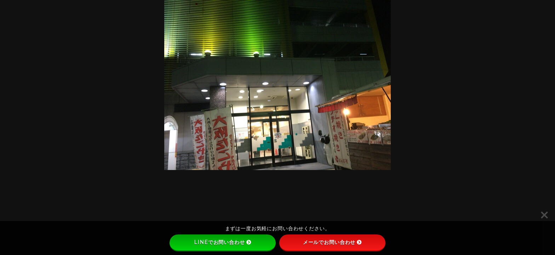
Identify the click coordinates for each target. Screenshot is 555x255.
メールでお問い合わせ (332, 242)
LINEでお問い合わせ (222, 242)
